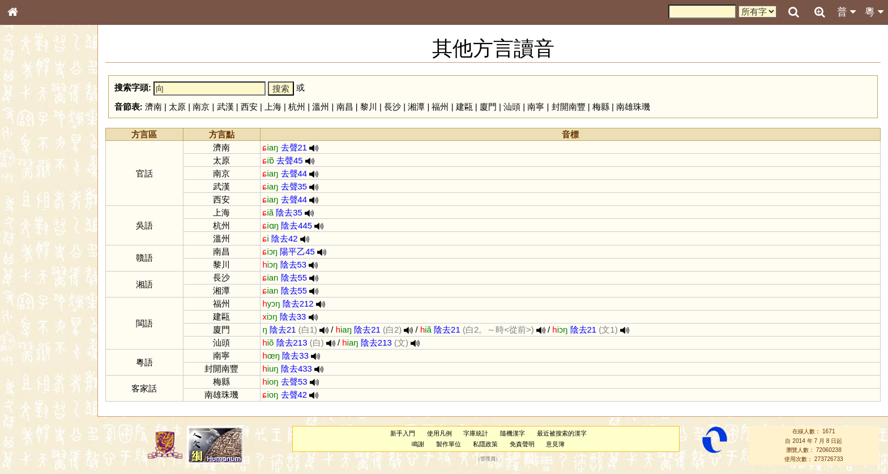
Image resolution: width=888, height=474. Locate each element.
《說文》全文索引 (41, 348)
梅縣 (600, 106)
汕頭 (511, 106)
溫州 (320, 106)
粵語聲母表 (31, 232)
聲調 (54, 297)
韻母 (38, 297)
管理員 (488, 459)
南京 (201, 106)
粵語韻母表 (31, 243)
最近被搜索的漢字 (562, 433)
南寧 (535, 106)
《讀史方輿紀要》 (41, 358)
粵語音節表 (31, 222)
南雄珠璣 (633, 106)
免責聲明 (522, 444)
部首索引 (27, 151)
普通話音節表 (34, 308)
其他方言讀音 (34, 318)
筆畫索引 (27, 161)
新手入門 (402, 433)
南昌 (344, 106)
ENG (50, 125)
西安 (249, 106)
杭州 (296, 106)
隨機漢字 (512, 433)
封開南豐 (569, 106)
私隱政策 (485, 444)
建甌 (464, 106)
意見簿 (555, 444)
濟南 (153, 106)
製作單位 (448, 444)
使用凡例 (439, 433)
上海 (272, 106)
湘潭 (416, 106)
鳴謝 (418, 444)
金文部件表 (31, 182)
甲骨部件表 (31, 171)
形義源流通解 (34, 192)
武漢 (225, 106)
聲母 (22, 297)
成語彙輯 (27, 368)
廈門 (488, 106)
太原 (177, 106)
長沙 (392, 106)
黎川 (368, 106)
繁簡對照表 (31, 378)
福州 (440, 106)
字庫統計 (475, 433)
